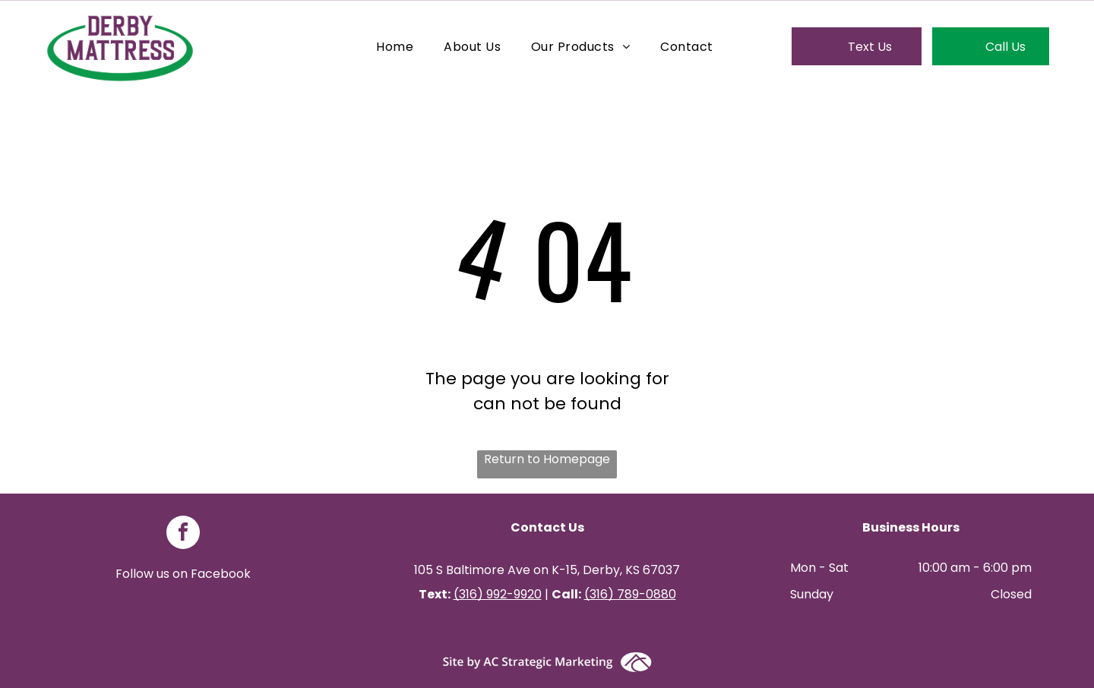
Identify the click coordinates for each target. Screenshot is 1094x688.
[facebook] (183, 534)
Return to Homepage (547, 459)
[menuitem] (394, 46)
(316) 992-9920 (498, 594)
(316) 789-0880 (630, 594)
